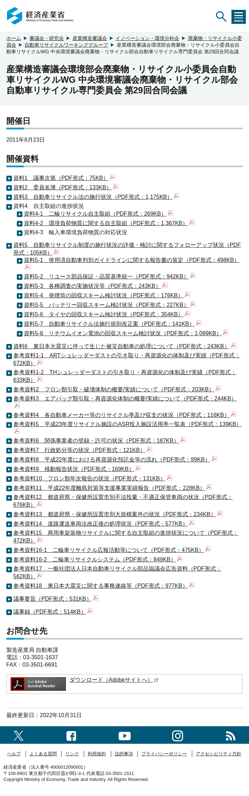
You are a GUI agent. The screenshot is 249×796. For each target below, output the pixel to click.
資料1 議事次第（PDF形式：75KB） (64, 178)
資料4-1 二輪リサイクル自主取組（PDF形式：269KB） (98, 214)
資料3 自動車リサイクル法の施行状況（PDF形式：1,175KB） (96, 197)
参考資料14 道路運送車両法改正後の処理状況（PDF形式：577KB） (104, 524)
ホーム (13, 38)
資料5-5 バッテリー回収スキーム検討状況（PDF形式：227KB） (110, 305)
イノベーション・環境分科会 (147, 38)
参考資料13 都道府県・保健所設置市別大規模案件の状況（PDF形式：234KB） (118, 514)
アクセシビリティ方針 (218, 753)
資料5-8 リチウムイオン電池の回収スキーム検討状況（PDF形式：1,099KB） (126, 333)
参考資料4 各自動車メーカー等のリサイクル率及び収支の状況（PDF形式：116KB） (124, 415)
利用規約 (97, 753)
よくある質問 (43, 753)
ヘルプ (14, 753)
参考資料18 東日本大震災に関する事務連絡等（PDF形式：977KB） (104, 586)
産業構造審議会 (90, 38)
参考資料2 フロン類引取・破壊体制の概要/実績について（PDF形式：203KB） (117, 389)
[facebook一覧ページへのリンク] (71, 735)
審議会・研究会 (46, 38)
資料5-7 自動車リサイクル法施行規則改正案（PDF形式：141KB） (112, 324)
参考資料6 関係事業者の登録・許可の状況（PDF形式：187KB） (99, 441)
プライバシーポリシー (164, 753)
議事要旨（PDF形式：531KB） (56, 599)
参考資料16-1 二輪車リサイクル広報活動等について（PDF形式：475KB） (112, 550)
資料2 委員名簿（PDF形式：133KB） (66, 187)
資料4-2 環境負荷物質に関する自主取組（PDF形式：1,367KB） (109, 223)
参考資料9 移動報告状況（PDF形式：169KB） (77, 469)
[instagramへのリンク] (177, 735)
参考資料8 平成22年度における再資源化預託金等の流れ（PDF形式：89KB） (115, 460)
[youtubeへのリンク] (125, 735)
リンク (72, 753)
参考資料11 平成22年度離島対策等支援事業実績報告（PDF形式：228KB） (112, 488)
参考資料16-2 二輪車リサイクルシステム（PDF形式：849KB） (98, 559)
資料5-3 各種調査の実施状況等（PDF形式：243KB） (96, 286)
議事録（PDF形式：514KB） (53, 612)
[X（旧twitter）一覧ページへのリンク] (18, 735)
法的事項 (124, 753)
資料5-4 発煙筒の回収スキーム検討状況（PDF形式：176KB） (107, 295)
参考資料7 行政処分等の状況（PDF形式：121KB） (82, 450)
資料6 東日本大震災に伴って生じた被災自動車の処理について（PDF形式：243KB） (124, 346)
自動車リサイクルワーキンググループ (66, 45)
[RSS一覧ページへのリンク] (230, 735)
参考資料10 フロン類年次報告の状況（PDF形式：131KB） (92, 478)
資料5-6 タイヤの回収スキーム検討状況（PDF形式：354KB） (107, 314)
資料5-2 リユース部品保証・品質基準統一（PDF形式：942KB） (110, 276)
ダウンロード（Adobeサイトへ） (114, 680)
